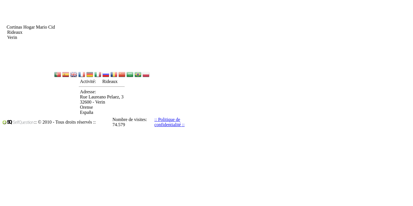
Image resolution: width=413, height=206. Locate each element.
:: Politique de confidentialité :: (169, 122)
